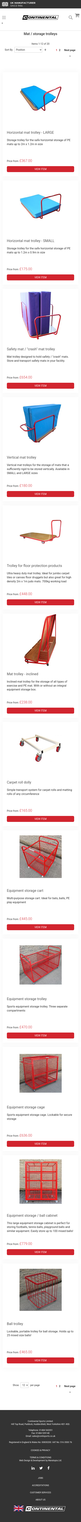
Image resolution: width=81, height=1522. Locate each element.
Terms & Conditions (40, 1457)
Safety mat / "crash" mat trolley (31, 349)
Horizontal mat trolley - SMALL (30, 241)
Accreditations (40, 1485)
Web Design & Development (32, 1460)
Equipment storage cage (26, 1107)
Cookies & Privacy (40, 1450)
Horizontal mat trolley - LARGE (30, 132)
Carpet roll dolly (19, 782)
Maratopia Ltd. (55, 1460)
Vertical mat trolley (21, 457)
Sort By (9, 49)
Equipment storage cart (25, 890)
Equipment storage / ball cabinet (32, 1215)
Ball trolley (15, 1324)
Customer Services (40, 1492)
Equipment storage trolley (27, 999)
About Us (40, 1500)
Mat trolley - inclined (22, 674)
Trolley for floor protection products (34, 566)
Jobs (40, 1478)
